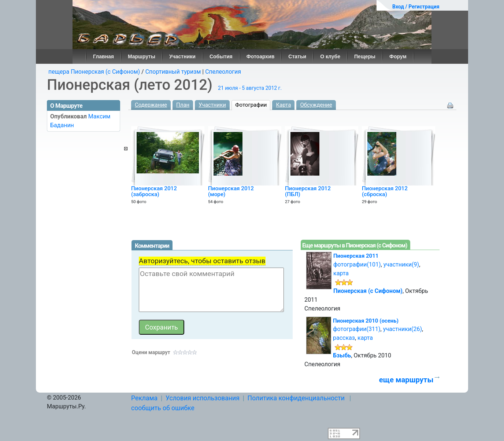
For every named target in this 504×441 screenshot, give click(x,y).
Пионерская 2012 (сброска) (385, 191)
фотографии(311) (357, 329)
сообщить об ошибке (162, 408)
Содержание (151, 105)
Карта (283, 105)
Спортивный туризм (173, 71)
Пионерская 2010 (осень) (366, 320)
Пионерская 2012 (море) (231, 191)
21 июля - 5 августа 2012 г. (250, 88)
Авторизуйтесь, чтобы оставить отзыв (202, 261)
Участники (182, 56)
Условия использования (203, 398)
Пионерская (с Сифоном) (368, 290)
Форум (398, 56)
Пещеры (364, 56)
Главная (103, 56)
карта (341, 273)
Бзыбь (342, 355)
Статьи (297, 56)
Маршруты (141, 56)
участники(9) (401, 264)
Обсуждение (316, 105)
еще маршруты (406, 379)
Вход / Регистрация (416, 7)
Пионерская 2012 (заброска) (154, 191)
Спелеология (223, 71)
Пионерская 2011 (355, 256)
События (221, 56)
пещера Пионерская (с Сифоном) (94, 71)
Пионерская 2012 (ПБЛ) (308, 191)
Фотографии (251, 105)
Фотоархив (261, 56)
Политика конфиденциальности (296, 398)
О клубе (330, 56)
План (182, 105)
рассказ (344, 337)
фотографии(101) (357, 264)
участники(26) (402, 329)
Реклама (144, 398)
